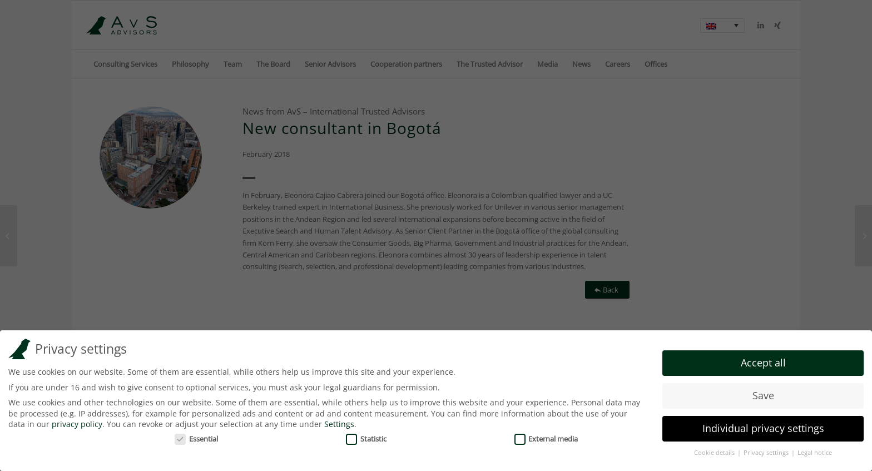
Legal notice (814, 450)
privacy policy (77, 422)
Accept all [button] (763, 360)
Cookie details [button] (715, 450)
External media (546, 437)
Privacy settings (767, 450)
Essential (196, 437)
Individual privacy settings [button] (763, 426)
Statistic (366, 437)
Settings (339, 422)
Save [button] (763, 393)
